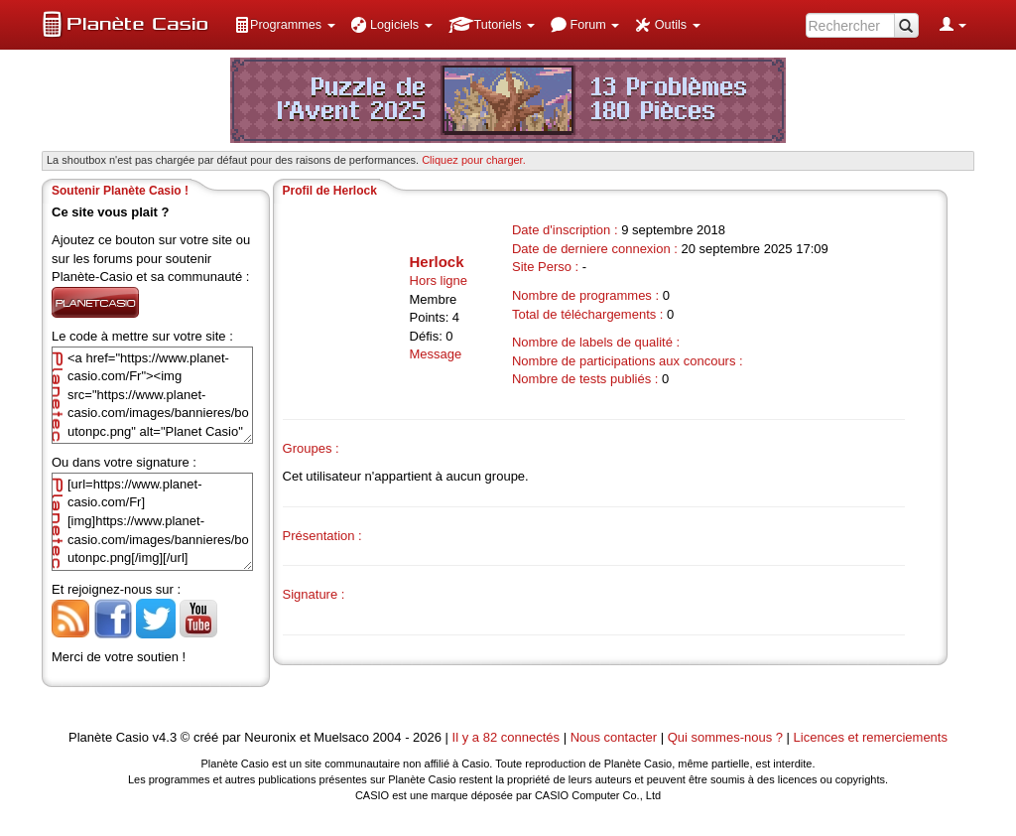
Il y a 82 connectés (508, 737)
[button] (284, 25)
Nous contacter (614, 737)
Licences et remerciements (871, 737)
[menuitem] (284, 25)
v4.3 (165, 737)
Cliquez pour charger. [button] (474, 160)
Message (436, 354)
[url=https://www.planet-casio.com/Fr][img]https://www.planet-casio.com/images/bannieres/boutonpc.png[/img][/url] (152, 522)
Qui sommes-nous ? (725, 737)
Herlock (437, 261)
